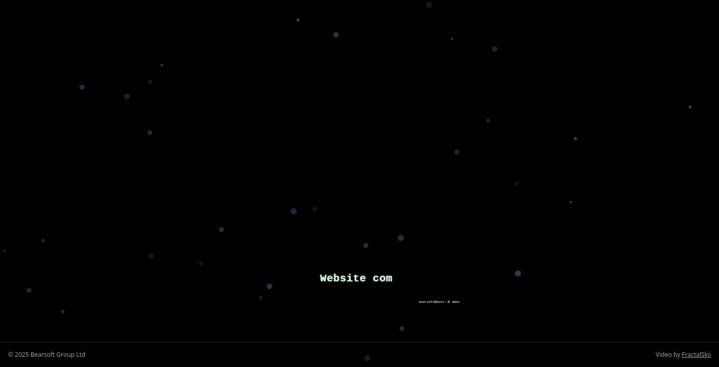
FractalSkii (696, 354)
